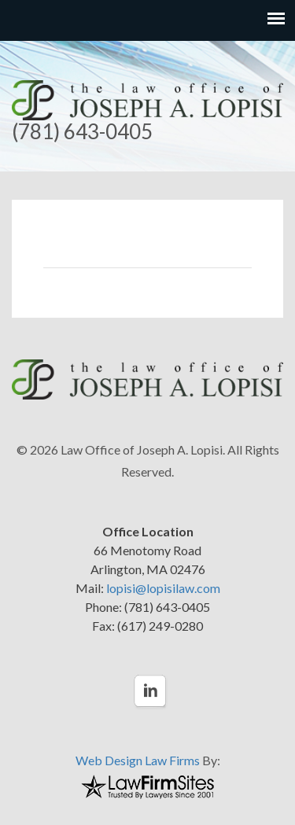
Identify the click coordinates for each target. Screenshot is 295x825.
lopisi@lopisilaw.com (163, 587)
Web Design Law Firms (138, 760)
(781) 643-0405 (82, 131)
